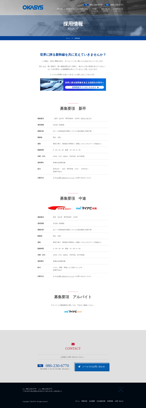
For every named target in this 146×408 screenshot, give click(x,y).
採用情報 (110, 401)
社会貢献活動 (101, 401)
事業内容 (84, 401)
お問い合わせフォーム (65, 182)
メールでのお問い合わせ (91, 371)
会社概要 (92, 401)
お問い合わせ (119, 401)
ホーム (77, 401)
